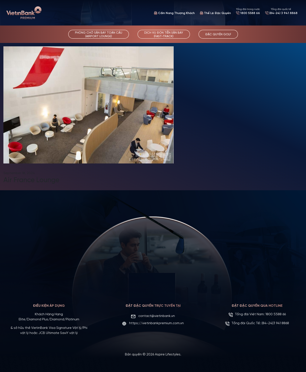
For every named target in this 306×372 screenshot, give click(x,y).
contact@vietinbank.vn (156, 315)
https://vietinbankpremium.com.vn (156, 323)
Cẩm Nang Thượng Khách (176, 13)
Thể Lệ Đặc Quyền (217, 13)
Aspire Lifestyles (167, 354)
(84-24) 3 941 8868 (283, 13)
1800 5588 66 (250, 13)
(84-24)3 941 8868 (275, 323)
